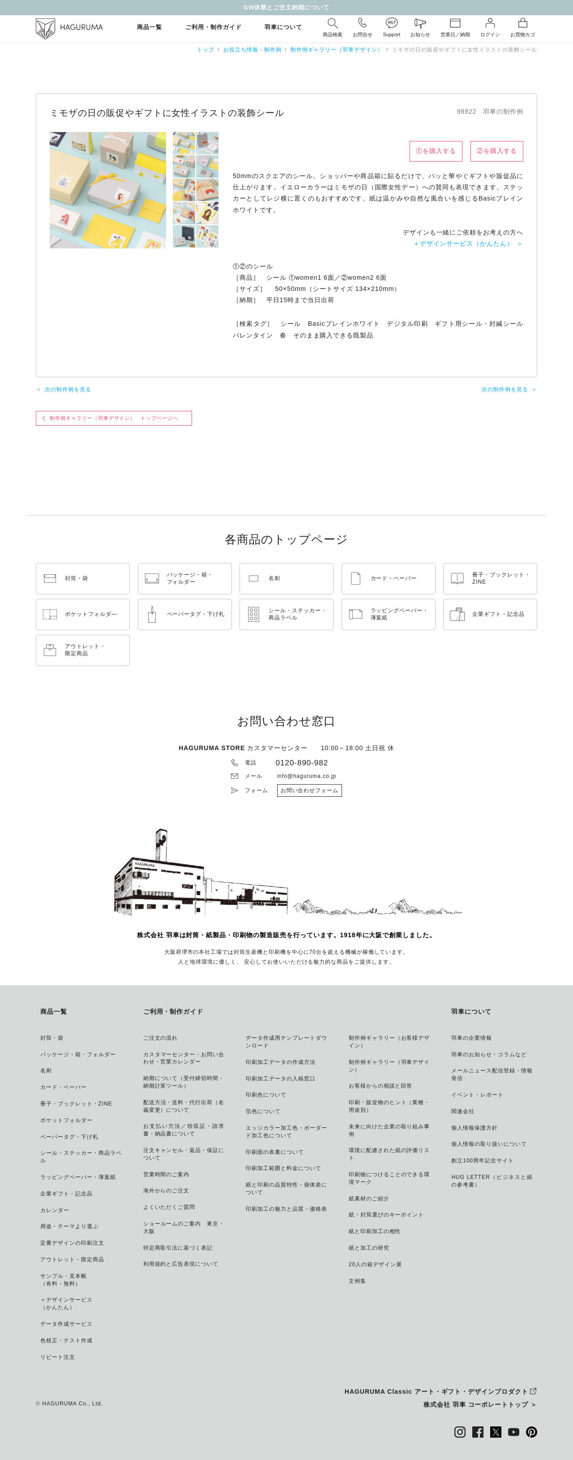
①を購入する (436, 150)
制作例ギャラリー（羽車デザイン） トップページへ (114, 418)
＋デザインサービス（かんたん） (463, 243)
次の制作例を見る (68, 389)
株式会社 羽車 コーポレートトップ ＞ (480, 1404)
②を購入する (497, 150)
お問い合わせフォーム (310, 790)
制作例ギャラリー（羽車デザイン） (337, 50)
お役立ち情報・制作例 (252, 50)
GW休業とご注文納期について (286, 7)
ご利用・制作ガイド (213, 27)
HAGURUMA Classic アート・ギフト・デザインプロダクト (436, 1391)
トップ (205, 50)
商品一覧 (149, 27)
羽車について (283, 27)
